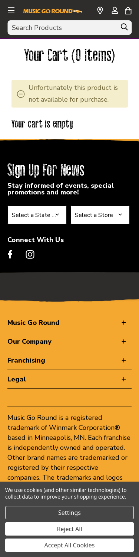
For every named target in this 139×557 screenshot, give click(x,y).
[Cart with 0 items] (128, 9)
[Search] (124, 29)
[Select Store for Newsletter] (100, 215)
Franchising (26, 360)
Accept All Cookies (69, 545)
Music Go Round (33, 322)
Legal (16, 379)
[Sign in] (114, 11)
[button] (10, 9)
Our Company (29, 341)
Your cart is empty (42, 124)
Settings (69, 513)
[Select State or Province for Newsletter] (37, 215)
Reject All (69, 529)
